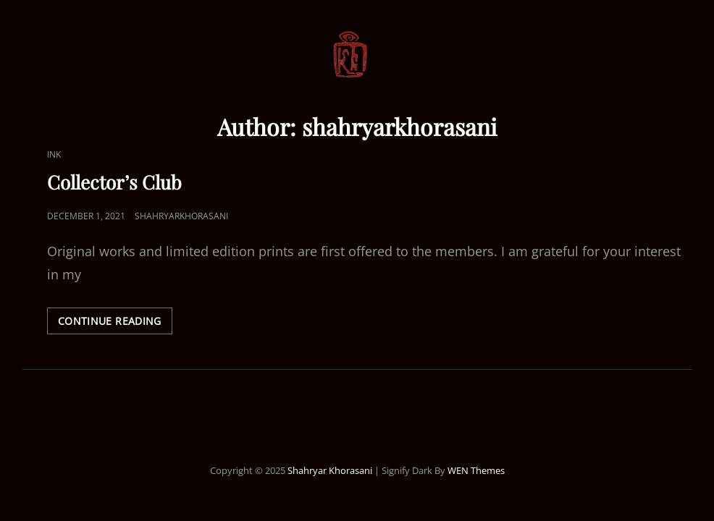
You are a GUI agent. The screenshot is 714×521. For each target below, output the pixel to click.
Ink (54, 154)
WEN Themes (476, 470)
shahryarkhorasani (181, 216)
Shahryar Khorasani (329, 470)
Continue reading (115, 323)
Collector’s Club (114, 182)
